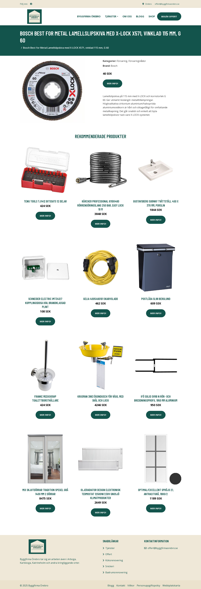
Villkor (130, 583)
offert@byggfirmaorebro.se (166, 3)
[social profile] (31, 4)
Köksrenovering (114, 558)
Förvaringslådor (137, 59)
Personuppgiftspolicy (148, 583)
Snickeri (109, 564)
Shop (152, 15)
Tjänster (110, 546)
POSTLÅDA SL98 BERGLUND (155, 297)
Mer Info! (112, 81)
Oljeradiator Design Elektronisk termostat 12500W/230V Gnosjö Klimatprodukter (100, 492)
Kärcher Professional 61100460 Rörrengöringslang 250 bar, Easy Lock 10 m (100, 203)
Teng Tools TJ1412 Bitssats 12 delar (45, 199)
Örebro (146, 3)
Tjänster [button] (110, 15)
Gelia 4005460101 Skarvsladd (100, 297)
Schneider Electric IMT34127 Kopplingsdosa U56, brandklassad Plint (45, 301)
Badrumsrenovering (116, 570)
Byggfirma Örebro (89, 15)
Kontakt (120, 583)
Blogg (140, 15)
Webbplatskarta (171, 583)
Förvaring (122, 59)
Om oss (127, 15)
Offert (108, 552)
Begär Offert (169, 15)
